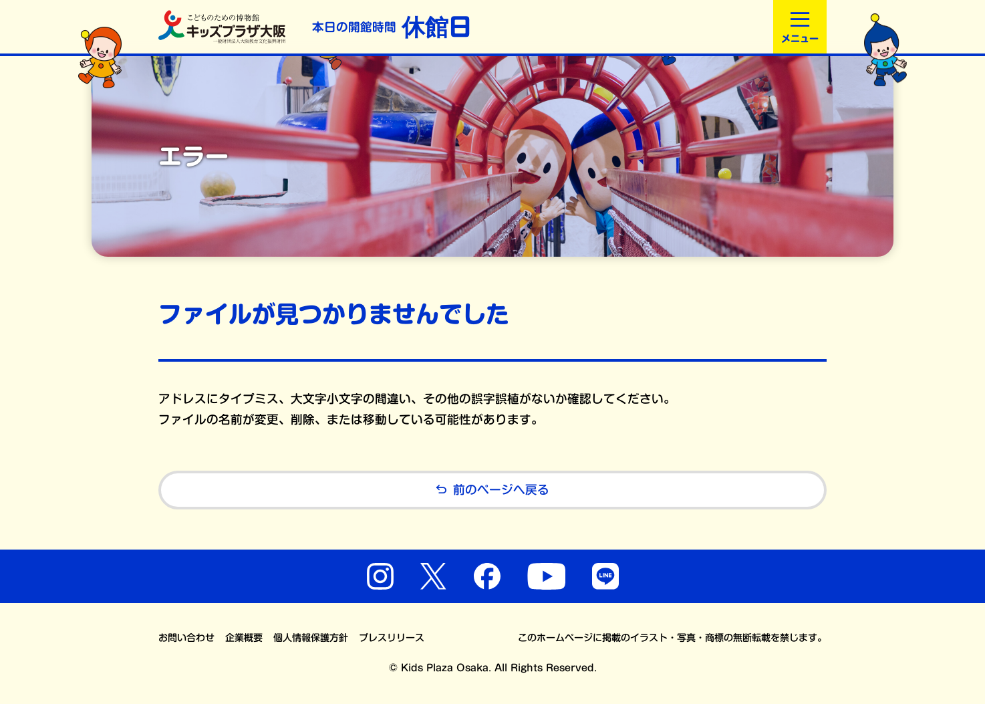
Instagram (380, 576)
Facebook (487, 576)
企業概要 (244, 637)
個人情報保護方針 (310, 637)
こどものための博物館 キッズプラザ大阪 (221, 26)
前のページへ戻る (492, 490)
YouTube (546, 576)
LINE (605, 576)
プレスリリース (391, 637)
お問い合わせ (186, 637)
